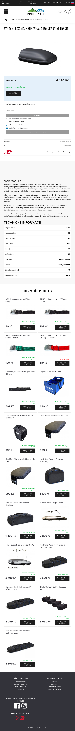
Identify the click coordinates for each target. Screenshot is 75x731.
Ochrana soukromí (54, 687)
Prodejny (21, 689)
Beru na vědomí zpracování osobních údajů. (20, 118)
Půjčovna (54, 3)
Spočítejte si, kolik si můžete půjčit (59, 152)
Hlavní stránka (21, 2)
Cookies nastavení (54, 689)
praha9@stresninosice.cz (18, 128)
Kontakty (63, 3)
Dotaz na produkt (37, 132)
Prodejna (46, 3)
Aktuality (54, 682)
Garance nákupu (20, 682)
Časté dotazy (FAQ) (20, 687)
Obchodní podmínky (32, 2)
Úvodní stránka (6, 20)
